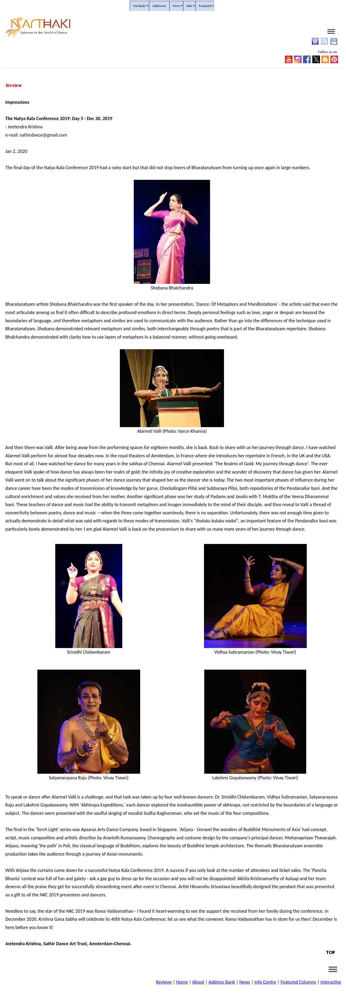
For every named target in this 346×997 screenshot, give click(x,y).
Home (182, 982)
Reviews (164, 982)
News (244, 982)
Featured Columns (298, 982)
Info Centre (265, 982)
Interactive (330, 982)
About (198, 982)
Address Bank (222, 982)
